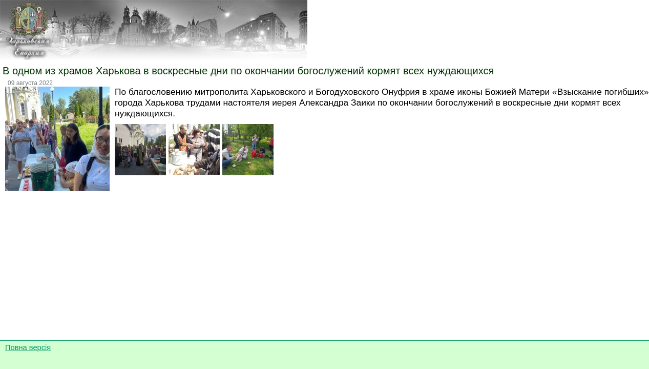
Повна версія (28, 347)
